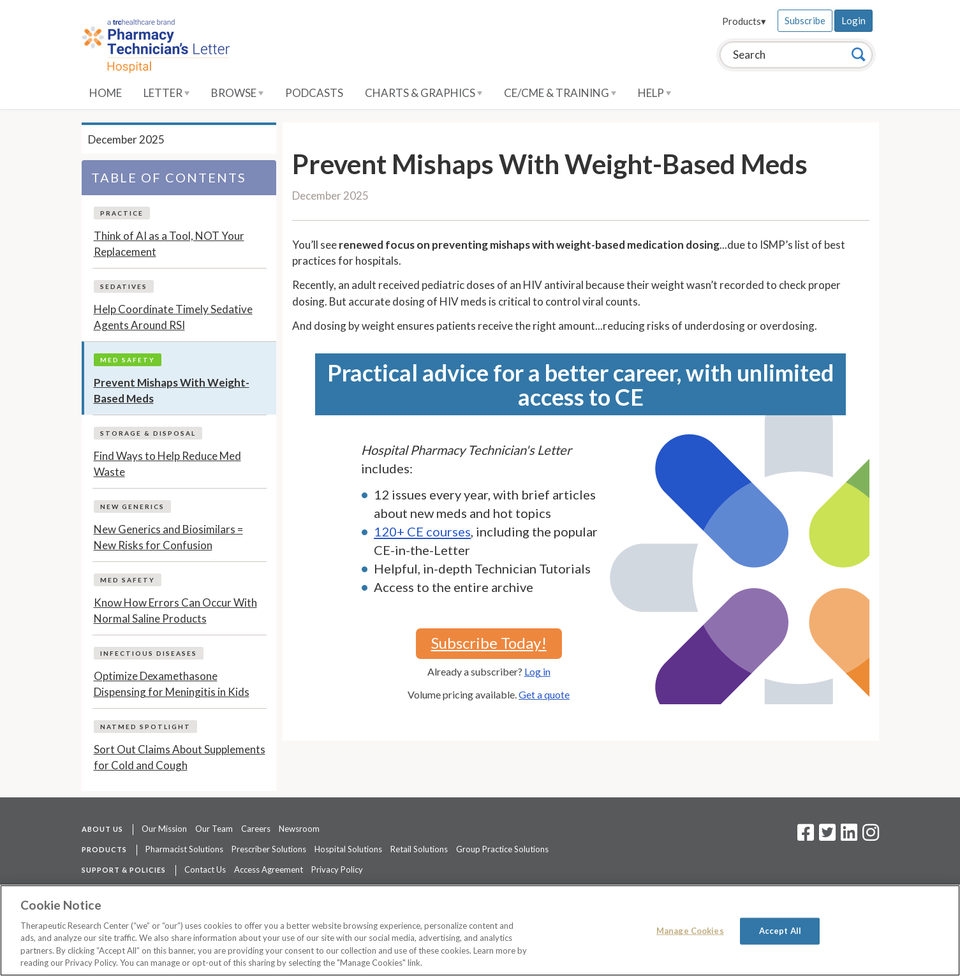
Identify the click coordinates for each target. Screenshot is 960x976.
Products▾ (744, 21)
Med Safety (127, 360)
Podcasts (314, 93)
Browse (237, 93)
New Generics (132, 506)
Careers (255, 829)
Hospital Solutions (348, 849)
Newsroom (299, 829)
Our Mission (164, 829)
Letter (166, 93)
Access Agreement (268, 869)
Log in (537, 671)
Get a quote (544, 694)
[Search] (859, 54)
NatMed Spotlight (145, 726)
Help (654, 93)
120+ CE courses (422, 531)
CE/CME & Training (560, 93)
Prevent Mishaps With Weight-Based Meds (171, 391)
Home (105, 93)
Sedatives (123, 286)
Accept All (780, 931)
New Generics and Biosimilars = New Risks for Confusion (168, 537)
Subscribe (805, 20)
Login (853, 20)
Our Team (214, 829)
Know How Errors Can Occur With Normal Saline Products (175, 611)
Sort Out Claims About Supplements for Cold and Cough (179, 758)
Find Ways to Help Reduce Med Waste (167, 464)
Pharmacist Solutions (184, 849)
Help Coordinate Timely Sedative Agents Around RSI (173, 317)
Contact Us (205, 869)
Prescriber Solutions (269, 849)
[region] (480, 930)
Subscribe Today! (489, 642)
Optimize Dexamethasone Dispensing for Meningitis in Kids (171, 684)
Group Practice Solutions (502, 849)
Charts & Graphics (423, 93)
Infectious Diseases (148, 653)
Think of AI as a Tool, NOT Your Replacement (169, 244)
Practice (122, 213)
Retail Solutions (419, 849)
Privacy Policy (337, 869)
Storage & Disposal (148, 433)
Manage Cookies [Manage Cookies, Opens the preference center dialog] (690, 931)
